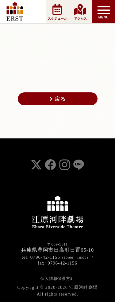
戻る (57, 99)
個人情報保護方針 (57, 278)
